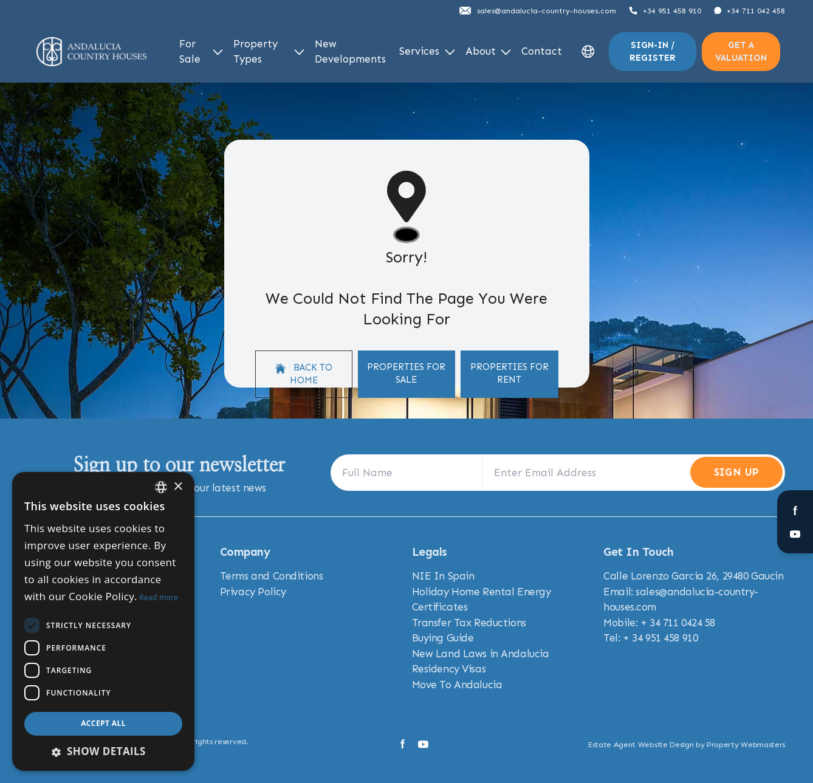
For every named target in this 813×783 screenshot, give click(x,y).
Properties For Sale (406, 373)
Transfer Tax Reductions (469, 623)
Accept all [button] (103, 723)
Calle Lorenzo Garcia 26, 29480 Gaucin (693, 576)
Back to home (303, 374)
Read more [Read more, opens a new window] (158, 597)
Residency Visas (449, 669)
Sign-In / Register (652, 51)
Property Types (268, 52)
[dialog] (103, 621)
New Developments (350, 52)
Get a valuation (741, 51)
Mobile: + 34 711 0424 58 (659, 623)
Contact (541, 51)
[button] (103, 751)
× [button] (177, 486)
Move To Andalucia (457, 685)
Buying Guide (443, 638)
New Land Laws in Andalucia (480, 654)
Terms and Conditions (271, 576)
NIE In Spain (443, 576)
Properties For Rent (509, 373)
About (488, 51)
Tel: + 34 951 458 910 (650, 638)
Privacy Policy (253, 592)
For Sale (201, 52)
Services (427, 51)
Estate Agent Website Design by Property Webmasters (686, 744)
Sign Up (737, 472)
